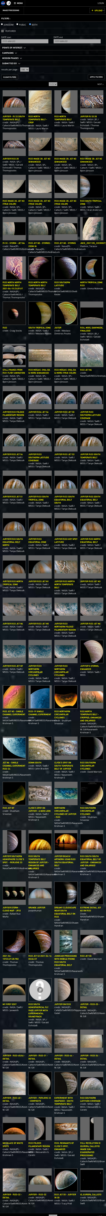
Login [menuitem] (101, 3)
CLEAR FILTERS (9, 77)
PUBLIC (22, 24)
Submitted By (9, 63)
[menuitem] (18, 3)
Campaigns (8, 53)
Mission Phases (10, 58)
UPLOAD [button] (98, 11)
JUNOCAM (8, 24)
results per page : (9, 69)
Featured (10, 31)
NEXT (98, 83)
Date (6, 37)
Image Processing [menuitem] (11, 10)
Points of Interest (12, 48)
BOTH (34, 24)
